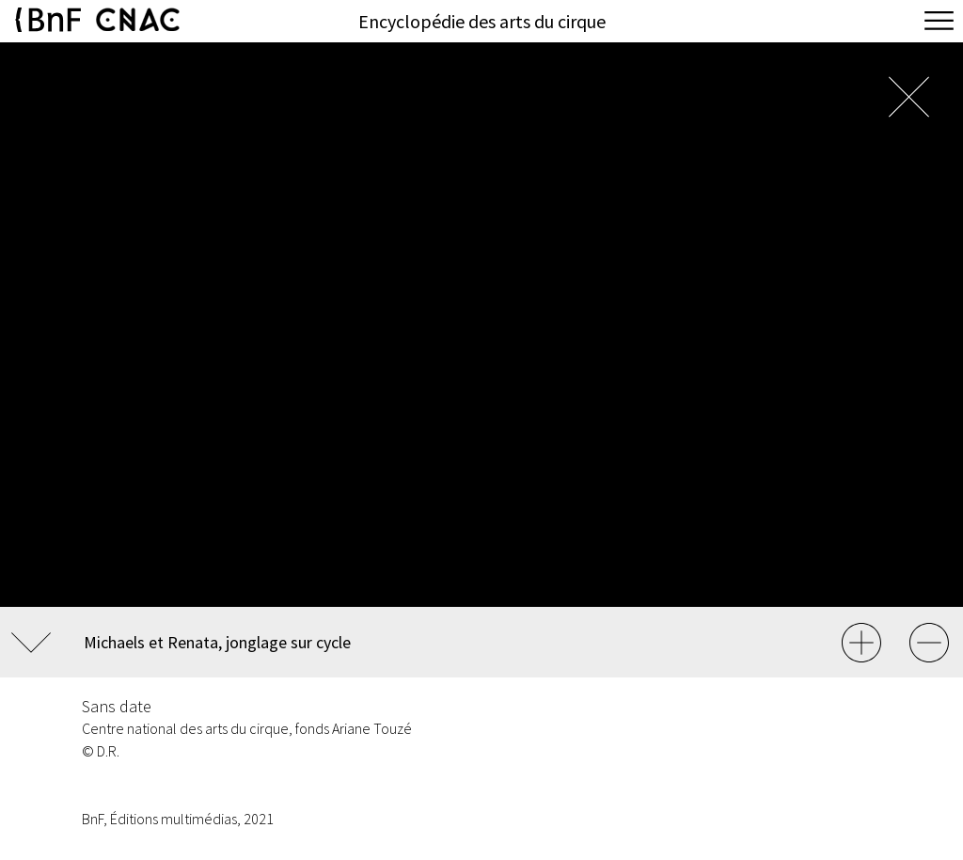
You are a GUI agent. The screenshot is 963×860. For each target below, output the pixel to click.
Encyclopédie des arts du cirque (482, 21)
